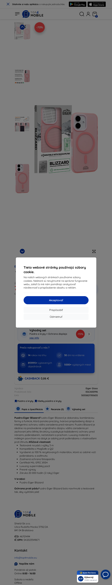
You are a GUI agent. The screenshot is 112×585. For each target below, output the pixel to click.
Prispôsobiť (56, 310)
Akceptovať (56, 300)
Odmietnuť (56, 316)
